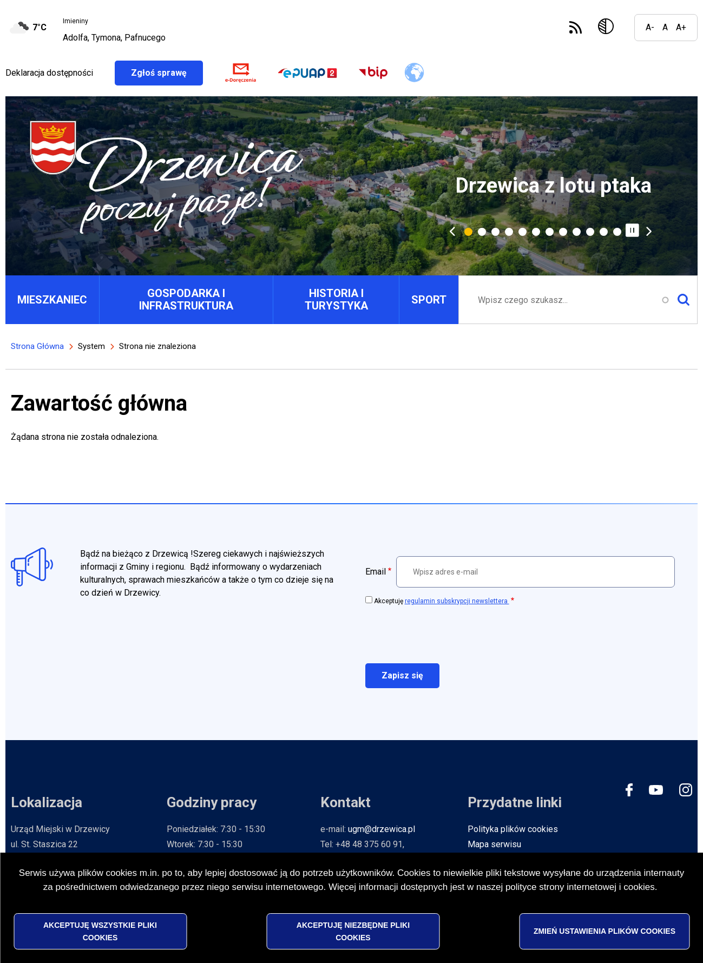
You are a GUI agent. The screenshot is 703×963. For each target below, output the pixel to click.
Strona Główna (37, 346)
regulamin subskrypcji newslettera (457, 601)
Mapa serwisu (494, 844)
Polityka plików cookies (513, 829)
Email (375, 571)
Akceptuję (441, 601)
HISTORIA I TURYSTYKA (336, 299)
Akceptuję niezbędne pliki (353, 931)
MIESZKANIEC (52, 299)
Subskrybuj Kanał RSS (575, 27)
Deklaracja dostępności (49, 73)
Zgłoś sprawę (167, 73)
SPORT (428, 299)
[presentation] (447, 633)
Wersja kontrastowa (608, 27)
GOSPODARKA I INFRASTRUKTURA (186, 299)
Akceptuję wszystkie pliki (100, 931)
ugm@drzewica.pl (381, 829)
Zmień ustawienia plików (604, 931)
